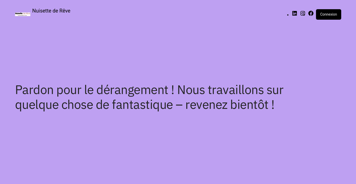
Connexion (328, 14)
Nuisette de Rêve (51, 11)
